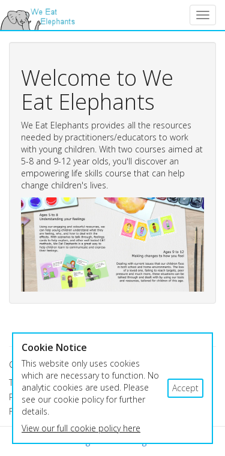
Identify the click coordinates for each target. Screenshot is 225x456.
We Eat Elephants (37, 15)
